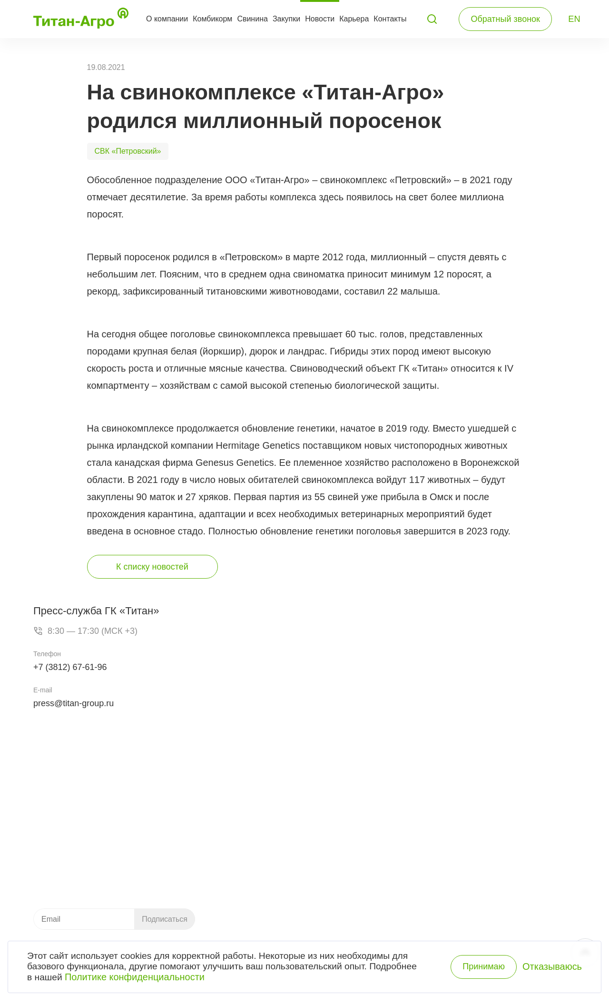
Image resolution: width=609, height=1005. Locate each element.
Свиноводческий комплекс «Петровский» (368, 804)
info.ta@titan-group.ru (70, 862)
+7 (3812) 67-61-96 (70, 667)
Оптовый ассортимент (443, 869)
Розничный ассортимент (446, 882)
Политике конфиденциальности (136, 979)
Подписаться (164, 919)
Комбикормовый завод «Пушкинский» (363, 791)
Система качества (456, 820)
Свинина (252, 19)
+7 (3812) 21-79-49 (86, 801)
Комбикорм (212, 19)
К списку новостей (152, 566)
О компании (167, 19)
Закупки (286, 19)
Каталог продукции (258, 869)
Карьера (354, 19)
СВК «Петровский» (128, 151)
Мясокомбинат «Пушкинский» (351, 816)
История (456, 804)
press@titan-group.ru (73, 703)
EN (574, 19)
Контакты (389, 19)
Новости (319, 19)
